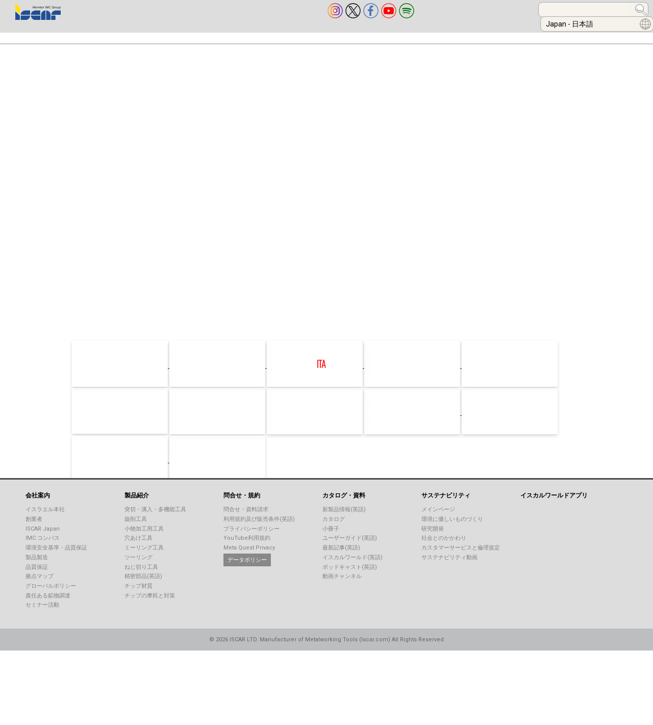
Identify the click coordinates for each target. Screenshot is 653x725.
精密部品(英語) (143, 599)
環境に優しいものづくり (452, 542)
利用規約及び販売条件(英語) (259, 542)
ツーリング (138, 581)
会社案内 (30, 35)
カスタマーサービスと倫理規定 (460, 571)
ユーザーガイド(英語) (349, 561)
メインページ (438, 533)
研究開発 (432, 552)
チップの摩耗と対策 (149, 619)
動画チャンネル (342, 599)
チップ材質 (138, 609)
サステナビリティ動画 (449, 581)
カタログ (333, 542)
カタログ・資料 (248, 35)
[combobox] (477, 10)
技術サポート (329, 35)
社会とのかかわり (443, 561)
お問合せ (30, 55)
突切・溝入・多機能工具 (155, 533)
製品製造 (37, 581)
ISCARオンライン (414, 35)
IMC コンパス (43, 561)
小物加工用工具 (144, 552)
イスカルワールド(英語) (352, 581)
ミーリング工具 (144, 571)
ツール (486, 35)
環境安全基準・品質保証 (56, 571)
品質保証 (37, 590)
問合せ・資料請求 (245, 533)
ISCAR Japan (43, 552)
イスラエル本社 (45, 533)
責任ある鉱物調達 (48, 619)
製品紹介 (92, 35)
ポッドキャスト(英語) (349, 590)
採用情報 (605, 35)
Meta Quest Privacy (249, 571)
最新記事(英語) (341, 571)
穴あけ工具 (138, 561)
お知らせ (544, 35)
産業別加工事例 (164, 35)
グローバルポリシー (51, 609)
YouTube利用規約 (246, 561)
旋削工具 (135, 542)
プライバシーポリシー (251, 552)
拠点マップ (40, 599)
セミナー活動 (42, 628)
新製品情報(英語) (344, 533)
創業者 (34, 542)
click (341, 323)
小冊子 (330, 552)
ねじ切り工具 (141, 590)
